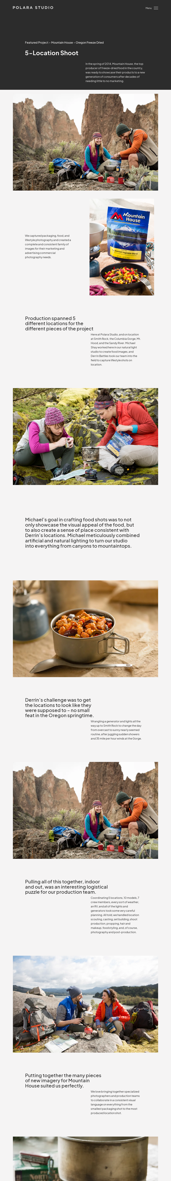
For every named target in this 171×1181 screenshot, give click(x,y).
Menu (152, 8)
